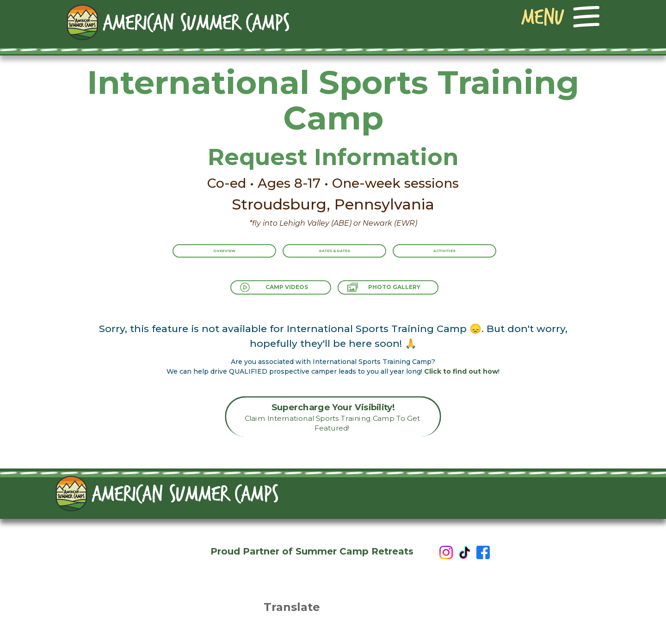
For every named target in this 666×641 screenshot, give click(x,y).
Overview (206, 257)
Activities (462, 257)
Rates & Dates (335, 257)
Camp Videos (279, 291)
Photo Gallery (403, 291)
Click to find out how (461, 371)
